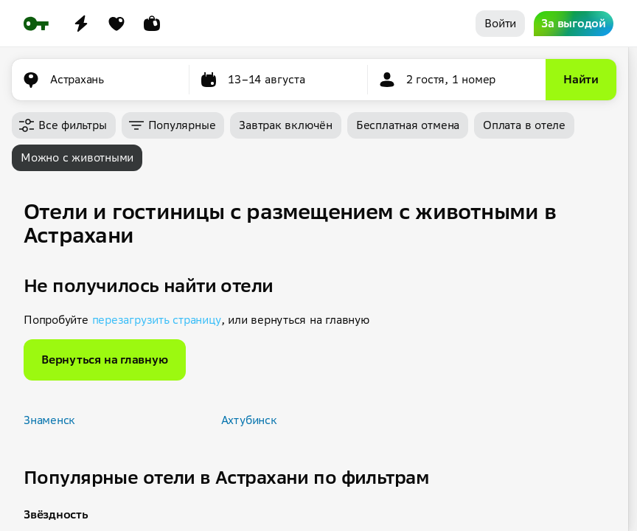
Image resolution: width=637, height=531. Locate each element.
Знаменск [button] (49, 420)
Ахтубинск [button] (249, 420)
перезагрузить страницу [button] (156, 320)
